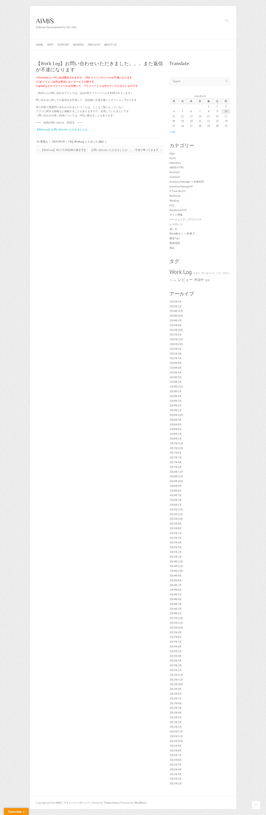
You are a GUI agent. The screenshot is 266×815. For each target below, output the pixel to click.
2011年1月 (176, 783)
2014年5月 (176, 594)
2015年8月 (176, 528)
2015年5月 (176, 538)
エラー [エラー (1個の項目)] (196, 273)
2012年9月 (176, 689)
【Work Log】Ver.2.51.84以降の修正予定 (62, 150)
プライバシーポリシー (76, 802)
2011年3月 (176, 774)
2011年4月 (176, 769)
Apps (50, 44)
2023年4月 (176, 325)
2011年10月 (176, 741)
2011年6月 (176, 760)
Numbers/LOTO (178, 210)
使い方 (173, 229)
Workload (175, 196)
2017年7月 (176, 457)
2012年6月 (176, 703)
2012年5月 (176, 708)
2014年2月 (176, 609)
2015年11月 (176, 514)
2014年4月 (176, 599)
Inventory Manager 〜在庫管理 (187, 181)
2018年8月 (176, 424)
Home (39, 44)
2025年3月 (176, 301)
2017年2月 (176, 467)
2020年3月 (176, 377)
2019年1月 (176, 410)
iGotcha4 (175, 177)
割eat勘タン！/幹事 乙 (182, 233)
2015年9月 (176, 523)
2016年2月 (176, 500)
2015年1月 (176, 556)
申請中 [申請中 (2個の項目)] (199, 280)
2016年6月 (176, 490)
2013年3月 (176, 660)
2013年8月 (176, 637)
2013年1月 (176, 670)
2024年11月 (176, 311)
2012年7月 (176, 698)
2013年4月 (176, 656)
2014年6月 (176, 589)
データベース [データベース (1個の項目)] (208, 273)
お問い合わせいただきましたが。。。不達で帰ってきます (126, 150)
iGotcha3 (175, 172)
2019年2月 (176, 405)
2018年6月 (176, 429)
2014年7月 (176, 585)
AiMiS (45, 21)
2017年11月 (176, 443)
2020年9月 (176, 363)
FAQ (71, 141)
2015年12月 (176, 509)
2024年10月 (176, 315)
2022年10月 (176, 330)
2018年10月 (176, 415)
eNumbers (175, 163)
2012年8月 (176, 693)
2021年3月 (176, 358)
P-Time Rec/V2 (178, 191)
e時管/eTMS (177, 167)
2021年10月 (176, 344)
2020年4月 (176, 372)
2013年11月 (176, 623)
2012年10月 (176, 684)
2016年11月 (176, 476)
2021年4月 (176, 353)
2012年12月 (176, 675)
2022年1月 (176, 334)
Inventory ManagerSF (181, 186)
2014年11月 (176, 566)
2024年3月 (176, 320)
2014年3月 (176, 604)
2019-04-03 (58, 141)
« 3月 (172, 132)
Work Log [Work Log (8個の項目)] (181, 272)
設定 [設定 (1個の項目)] (208, 280)
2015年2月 (176, 552)
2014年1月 (176, 613)
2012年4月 (176, 712)
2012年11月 (176, 679)
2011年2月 (176, 778)
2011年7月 (176, 755)
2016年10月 (176, 481)
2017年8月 (176, 452)
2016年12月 (176, 472)
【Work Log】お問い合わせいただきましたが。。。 (65, 129)
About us (110, 44)
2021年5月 (176, 349)
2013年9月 (176, 632)
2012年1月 (176, 727)
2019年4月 (176, 396)
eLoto (173, 158)
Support (63, 44)
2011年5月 (176, 764)
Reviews (78, 44)
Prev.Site (94, 44)
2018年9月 (176, 419)
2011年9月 (176, 745)
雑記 (101, 141)
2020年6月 (176, 367)
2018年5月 (176, 434)
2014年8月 (176, 580)
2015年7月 (176, 533)
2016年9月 (176, 486)
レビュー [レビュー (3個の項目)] (185, 279)
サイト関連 (176, 214)
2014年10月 (176, 571)
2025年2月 (176, 306)
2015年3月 (176, 547)
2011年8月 (176, 750)
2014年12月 (176, 561)
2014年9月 (176, 575)
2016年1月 (176, 504)
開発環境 (175, 243)
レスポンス (91, 141)
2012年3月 (176, 717)
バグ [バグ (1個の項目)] (218, 273)
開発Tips (175, 238)
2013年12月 (176, 618)
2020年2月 (176, 382)
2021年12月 (176, 339)
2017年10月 (176, 448)
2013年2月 (176, 665)
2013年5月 (176, 651)
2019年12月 (176, 386)
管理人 (44, 141)
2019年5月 (176, 391)
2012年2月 (176, 722)
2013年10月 (176, 627)
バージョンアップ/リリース (186, 219)
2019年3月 (176, 401)
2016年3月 (176, 495)
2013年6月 (176, 646)
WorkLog (79, 141)
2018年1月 (176, 438)
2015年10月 (176, 519)
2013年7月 (176, 641)
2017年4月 (176, 462)
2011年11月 (176, 736)
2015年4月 (176, 542)
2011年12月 (176, 731)
